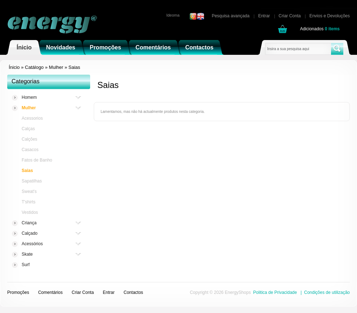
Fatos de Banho (37, 160)
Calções (29, 139)
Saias (74, 67)
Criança (29, 223)
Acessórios (32, 244)
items (332, 28)
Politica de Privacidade (275, 292)
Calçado (30, 233)
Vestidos (30, 212)
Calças (28, 128)
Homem (29, 97)
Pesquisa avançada (231, 15)
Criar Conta (290, 15)
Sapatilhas (32, 181)
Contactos (199, 47)
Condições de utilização (327, 292)
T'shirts (28, 201)
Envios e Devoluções (329, 15)
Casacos (30, 149)
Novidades (60, 47)
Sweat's (29, 191)
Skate (27, 254)
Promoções (105, 47)
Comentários (153, 47)
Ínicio (24, 47)
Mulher (56, 67)
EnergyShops (238, 292)
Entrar (264, 15)
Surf (26, 264)
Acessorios (32, 118)
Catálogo (34, 67)
